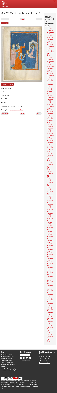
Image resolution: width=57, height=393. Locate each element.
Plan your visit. (11, 9)
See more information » (16, 110)
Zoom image (5, 23)
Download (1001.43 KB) (7, 84)
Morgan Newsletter (25, 354)
